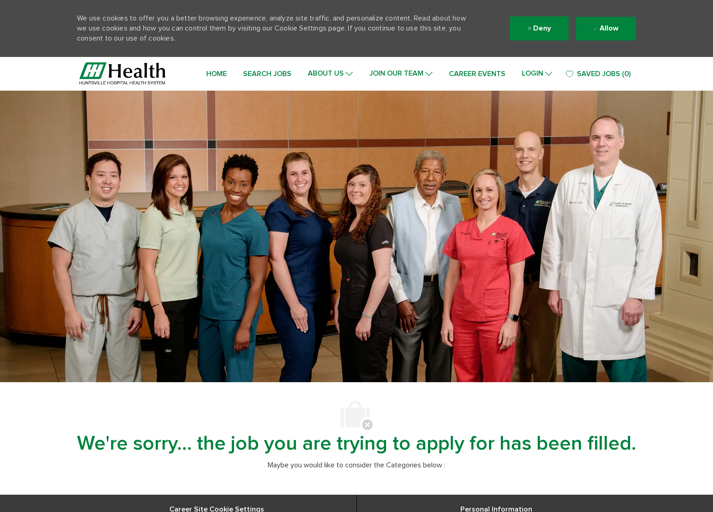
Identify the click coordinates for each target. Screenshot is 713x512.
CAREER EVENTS (477, 73)
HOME (216, 73)
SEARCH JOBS (267, 73)
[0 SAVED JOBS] (598, 74)
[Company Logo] (122, 73)
